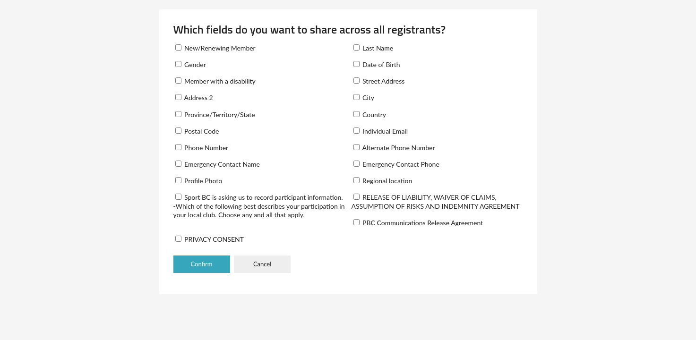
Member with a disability (215, 81)
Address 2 (194, 98)
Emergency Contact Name (217, 164)
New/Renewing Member (215, 48)
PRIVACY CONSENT (209, 239)
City (364, 98)
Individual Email (380, 131)
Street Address (379, 81)
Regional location (382, 181)
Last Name (373, 48)
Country (370, 114)
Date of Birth (376, 64)
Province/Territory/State (215, 114)
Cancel (262, 264)
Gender (190, 64)
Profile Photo (199, 181)
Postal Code (197, 131)
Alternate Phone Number (394, 148)
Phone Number (202, 148)
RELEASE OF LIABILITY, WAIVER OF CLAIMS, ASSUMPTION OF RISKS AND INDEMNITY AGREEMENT (436, 201)
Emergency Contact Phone (396, 164)
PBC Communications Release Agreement (418, 223)
